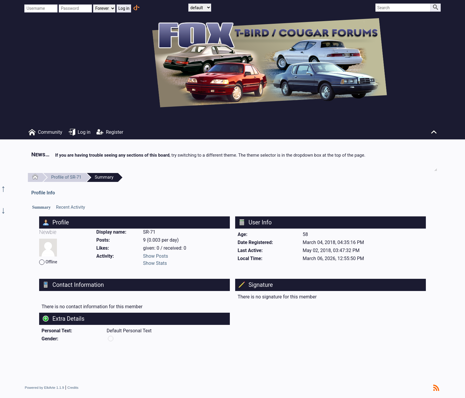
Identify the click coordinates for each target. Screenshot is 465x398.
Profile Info (43, 193)
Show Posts (155, 256)
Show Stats (155, 263)
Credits (72, 387)
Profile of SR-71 (66, 177)
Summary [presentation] (41, 207)
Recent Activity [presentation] (70, 207)
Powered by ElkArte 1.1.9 (44, 387)
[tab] (41, 207)
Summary (104, 177)
